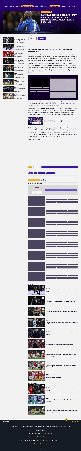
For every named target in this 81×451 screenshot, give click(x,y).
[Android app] (72, 421)
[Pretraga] (61, 2)
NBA (44, 426)
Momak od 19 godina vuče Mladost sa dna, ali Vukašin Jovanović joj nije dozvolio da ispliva (19, 76)
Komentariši (41, 38)
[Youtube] (44, 444)
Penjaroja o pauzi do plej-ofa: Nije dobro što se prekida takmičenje (19, 62)
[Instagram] (34, 444)
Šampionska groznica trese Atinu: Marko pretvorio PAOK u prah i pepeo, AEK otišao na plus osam (62, 411)
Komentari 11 (32, 38)
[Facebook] (40, 444)
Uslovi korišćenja (28, 440)
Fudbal (15, 38)
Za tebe (12, 426)
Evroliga (40, 426)
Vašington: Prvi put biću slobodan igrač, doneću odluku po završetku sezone (19, 48)
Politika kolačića (48, 440)
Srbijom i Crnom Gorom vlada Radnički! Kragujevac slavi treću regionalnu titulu (19, 97)
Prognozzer (67, 2)
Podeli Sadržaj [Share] (46, 12)
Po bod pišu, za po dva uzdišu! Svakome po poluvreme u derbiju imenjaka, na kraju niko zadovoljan (60, 376)
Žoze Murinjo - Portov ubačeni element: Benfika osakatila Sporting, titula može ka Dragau (61, 366)
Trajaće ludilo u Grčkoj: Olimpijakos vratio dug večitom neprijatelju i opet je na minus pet (19, 83)
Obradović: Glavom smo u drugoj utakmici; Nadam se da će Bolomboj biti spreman (19, 90)
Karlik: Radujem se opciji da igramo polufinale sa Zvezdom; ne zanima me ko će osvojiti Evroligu (19, 69)
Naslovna (17, 426)
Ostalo (15, 52)
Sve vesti (23, 426)
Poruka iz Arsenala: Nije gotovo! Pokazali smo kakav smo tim (59, 344)
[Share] (30, 167)
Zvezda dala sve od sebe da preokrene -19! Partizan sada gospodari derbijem (60, 389)
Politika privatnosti (40, 440)
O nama (22, 440)
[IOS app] (75, 421)
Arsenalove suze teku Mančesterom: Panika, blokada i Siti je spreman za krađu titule (62, 400)
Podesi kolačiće (55, 440)
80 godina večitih (54, 426)
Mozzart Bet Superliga (31, 426)
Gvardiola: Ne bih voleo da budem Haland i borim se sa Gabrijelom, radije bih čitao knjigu (19, 41)
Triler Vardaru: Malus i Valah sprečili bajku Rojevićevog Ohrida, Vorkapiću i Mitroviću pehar (19, 55)
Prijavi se (75, 2)
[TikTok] (47, 444)
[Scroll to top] (66, 419)
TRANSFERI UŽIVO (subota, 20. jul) (53, 121)
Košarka (16, 45)
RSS (34, 440)
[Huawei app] (77, 421)
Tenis (64, 426)
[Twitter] (37, 444)
